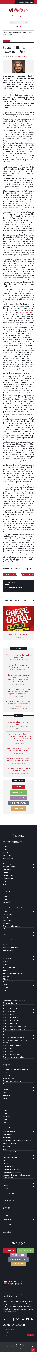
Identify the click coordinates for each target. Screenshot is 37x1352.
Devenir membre (18, 808)
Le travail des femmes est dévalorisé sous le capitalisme (18, 666)
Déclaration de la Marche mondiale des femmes (18, 656)
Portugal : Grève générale (18, 634)
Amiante (5, 1149)
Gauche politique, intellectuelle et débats (14, 1000)
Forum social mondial (9, 967)
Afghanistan (6, 1146)
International (18, 648)
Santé (4, 881)
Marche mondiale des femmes (19, 660)
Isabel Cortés (19, 696)
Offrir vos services (18, 792)
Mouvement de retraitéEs (10, 1023)
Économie (7, 892)
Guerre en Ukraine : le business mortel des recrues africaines (18, 749)
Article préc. (9, 574)
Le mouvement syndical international (13, 973)
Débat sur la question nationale (11, 1169)
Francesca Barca (19, 763)
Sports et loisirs (7, 1060)
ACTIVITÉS (7, 1232)
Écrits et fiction (7, 1220)
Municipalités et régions (9, 867)
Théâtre (5, 1098)
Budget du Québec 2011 (9, 1152)
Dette (4, 1180)
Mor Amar (19, 753)
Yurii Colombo (19, 743)
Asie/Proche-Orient (8, 950)
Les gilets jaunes (7, 1137)
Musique (5, 1084)
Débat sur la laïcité (8, 1166)
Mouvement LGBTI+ (8, 1051)
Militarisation (6, 979)
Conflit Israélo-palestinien (10, 1158)
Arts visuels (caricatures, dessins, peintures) (15, 1069)
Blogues (6, 1208)
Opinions (5, 987)
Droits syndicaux (7, 1183)
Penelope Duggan (19, 684)
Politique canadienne (12, 907)
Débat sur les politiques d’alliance (12, 1172)
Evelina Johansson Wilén (20, 670)
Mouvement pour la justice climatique (13, 1057)
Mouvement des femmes (10, 982)
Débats (5, 849)
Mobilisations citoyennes (10, 1003)
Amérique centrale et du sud (10, 947)
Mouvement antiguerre (9, 1012)
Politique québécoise (12, 842)
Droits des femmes (8, 914)
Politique (5, 872)
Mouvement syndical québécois (12, 864)
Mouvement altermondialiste (11, 1009)
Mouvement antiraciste (9, 1014)
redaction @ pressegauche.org (12, 1294)
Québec (5, 896)
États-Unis (5, 961)
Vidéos (5, 1106)
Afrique (5, 944)
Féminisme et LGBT (8, 858)
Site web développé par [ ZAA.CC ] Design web (22, 1349)
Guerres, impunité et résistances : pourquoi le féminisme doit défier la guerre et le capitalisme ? (19, 691)
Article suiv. (28, 574)
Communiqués (9, 1201)
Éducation (5, 852)
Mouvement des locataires (10, 1035)
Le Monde (5, 970)
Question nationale (8, 878)
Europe (6, 41)
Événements (6, 1075)
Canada (5, 899)
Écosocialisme (9, 1194)
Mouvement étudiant (8, 1048)
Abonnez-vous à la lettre (18, 803)
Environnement (7, 855)
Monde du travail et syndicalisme (12, 1006)
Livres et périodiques (8, 1078)
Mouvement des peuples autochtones (13, 1038)
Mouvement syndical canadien (11, 926)
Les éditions (8, 1225)
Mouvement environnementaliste (12, 1045)
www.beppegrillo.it (27, 312)
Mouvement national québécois (11, 1054)
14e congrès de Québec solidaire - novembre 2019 (17, 1140)
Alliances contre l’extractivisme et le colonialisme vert (18, 769)
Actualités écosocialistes (10, 1143)
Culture (5, 846)
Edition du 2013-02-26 (16, 568)
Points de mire (7, 869)
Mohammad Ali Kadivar (19, 708)
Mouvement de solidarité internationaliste (14, 1026)
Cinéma (5, 1072)
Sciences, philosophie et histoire (12, 1087)
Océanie (5, 985)
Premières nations (8, 875)
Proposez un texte (18, 798)
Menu (18, 27)
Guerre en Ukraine (8, 1134)
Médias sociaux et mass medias (12, 1081)
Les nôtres (6, 861)
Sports (5, 1092)
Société (6, 996)
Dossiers (6, 1127)
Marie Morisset (23, 56)
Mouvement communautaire (11, 1017)
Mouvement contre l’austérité (11, 1020)
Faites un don (18, 787)
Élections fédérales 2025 (10, 1132)
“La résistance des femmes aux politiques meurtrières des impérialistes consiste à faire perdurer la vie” (19, 678)
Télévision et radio (8, 1095)
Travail (4, 884)
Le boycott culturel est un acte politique (18, 723)
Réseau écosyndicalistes (20, 773)
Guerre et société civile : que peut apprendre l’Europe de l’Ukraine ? (18, 759)
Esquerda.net (19, 638)
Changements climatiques (10, 1155)
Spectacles (6, 1090)
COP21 (5, 1160)
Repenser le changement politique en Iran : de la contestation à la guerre (18, 703)
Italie (30, 568)
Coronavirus (6, 1163)
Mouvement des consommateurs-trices (14, 1029)
